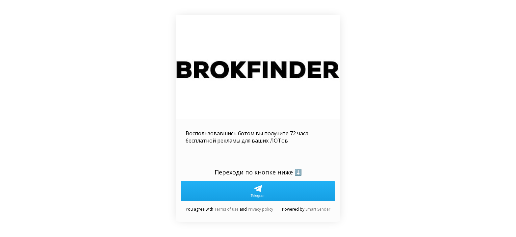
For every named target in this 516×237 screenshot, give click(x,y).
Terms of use (226, 209)
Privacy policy (260, 209)
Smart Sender (317, 209)
